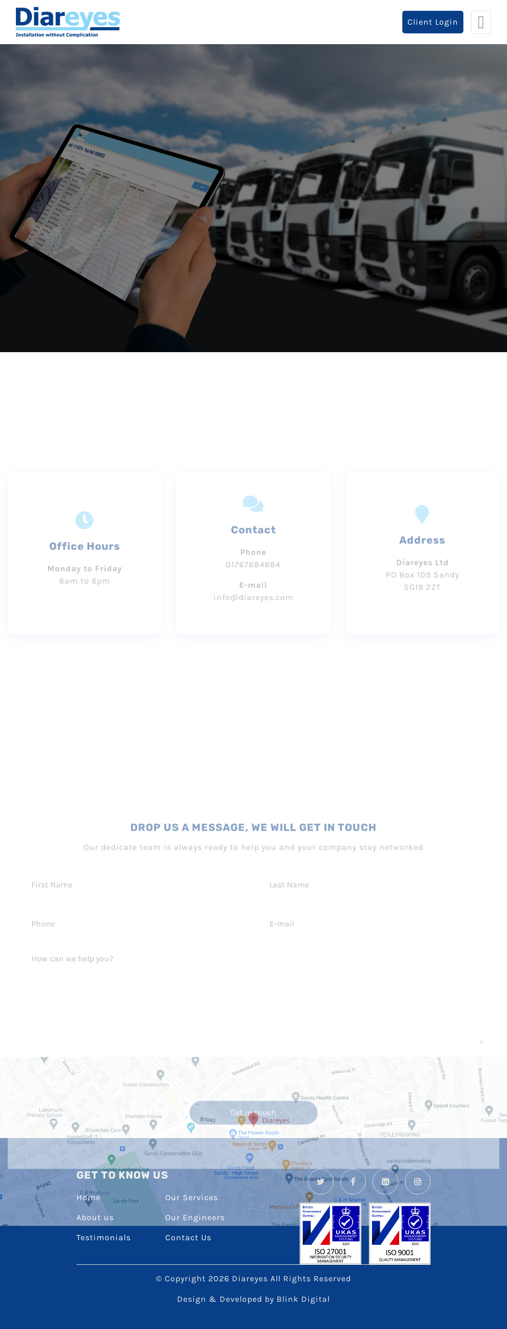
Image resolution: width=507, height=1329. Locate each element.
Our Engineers (195, 1217)
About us (95, 1217)
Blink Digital (303, 1299)
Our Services (191, 1197)
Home (88, 1197)
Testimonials (103, 1237)
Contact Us (188, 1237)
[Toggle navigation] (481, 22)
